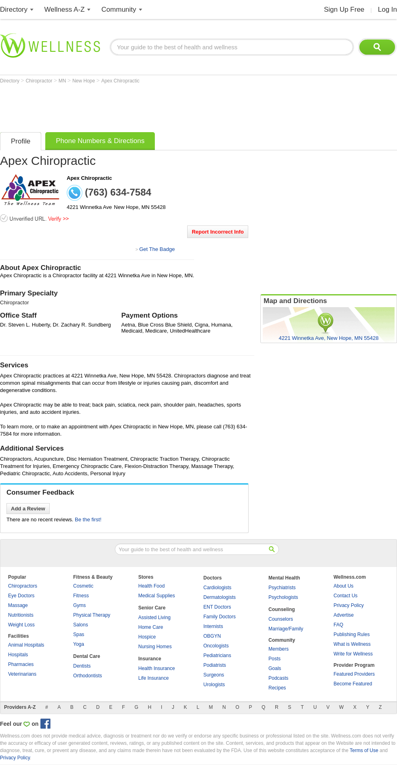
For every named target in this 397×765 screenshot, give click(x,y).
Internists (213, 626)
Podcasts (278, 678)
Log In (387, 9)
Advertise (344, 615)
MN (63, 81)
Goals (274, 668)
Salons (80, 625)
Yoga (78, 644)
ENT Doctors (217, 607)
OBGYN (212, 636)
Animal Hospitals (26, 645)
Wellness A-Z (64, 9)
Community (118, 9)
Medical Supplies (156, 596)
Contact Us (345, 596)
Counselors (280, 619)
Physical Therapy (91, 615)
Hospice (147, 637)
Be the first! (88, 519)
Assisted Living (154, 617)
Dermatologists (219, 597)
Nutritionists (21, 615)
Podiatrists (214, 665)
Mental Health (284, 578)
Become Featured (353, 684)
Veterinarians (22, 674)
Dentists (82, 666)
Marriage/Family (285, 629)
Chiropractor (39, 81)
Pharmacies (21, 664)
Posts (274, 659)
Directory (13, 9)
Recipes (277, 688)
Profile (20, 141)
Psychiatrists (282, 587)
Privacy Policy (349, 605)
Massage (18, 605)
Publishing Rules (352, 634)
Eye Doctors (21, 596)
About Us (343, 586)
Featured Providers (354, 674)
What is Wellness (352, 644)
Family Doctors (219, 617)
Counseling (281, 609)
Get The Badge (157, 249)
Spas (78, 634)
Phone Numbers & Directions (100, 141)
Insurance (149, 659)
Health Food (151, 586)
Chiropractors (22, 586)
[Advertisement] (147, 106)
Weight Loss (21, 625)
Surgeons (213, 675)
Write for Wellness (353, 654)
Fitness (81, 596)
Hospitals (18, 655)
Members (278, 649)
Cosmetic (83, 586)
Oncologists (216, 646)
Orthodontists (87, 676)
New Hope (84, 81)
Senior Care (151, 608)
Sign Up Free (344, 9)
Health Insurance (156, 668)
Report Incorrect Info (218, 232)
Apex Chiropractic (120, 81)
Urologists (214, 684)
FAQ (338, 625)
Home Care (150, 627)
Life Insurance (153, 678)
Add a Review (28, 509)
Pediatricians (217, 655)
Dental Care (86, 656)
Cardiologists (217, 587)
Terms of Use (364, 750)
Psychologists (283, 597)
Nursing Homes (155, 646)
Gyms (79, 605)
